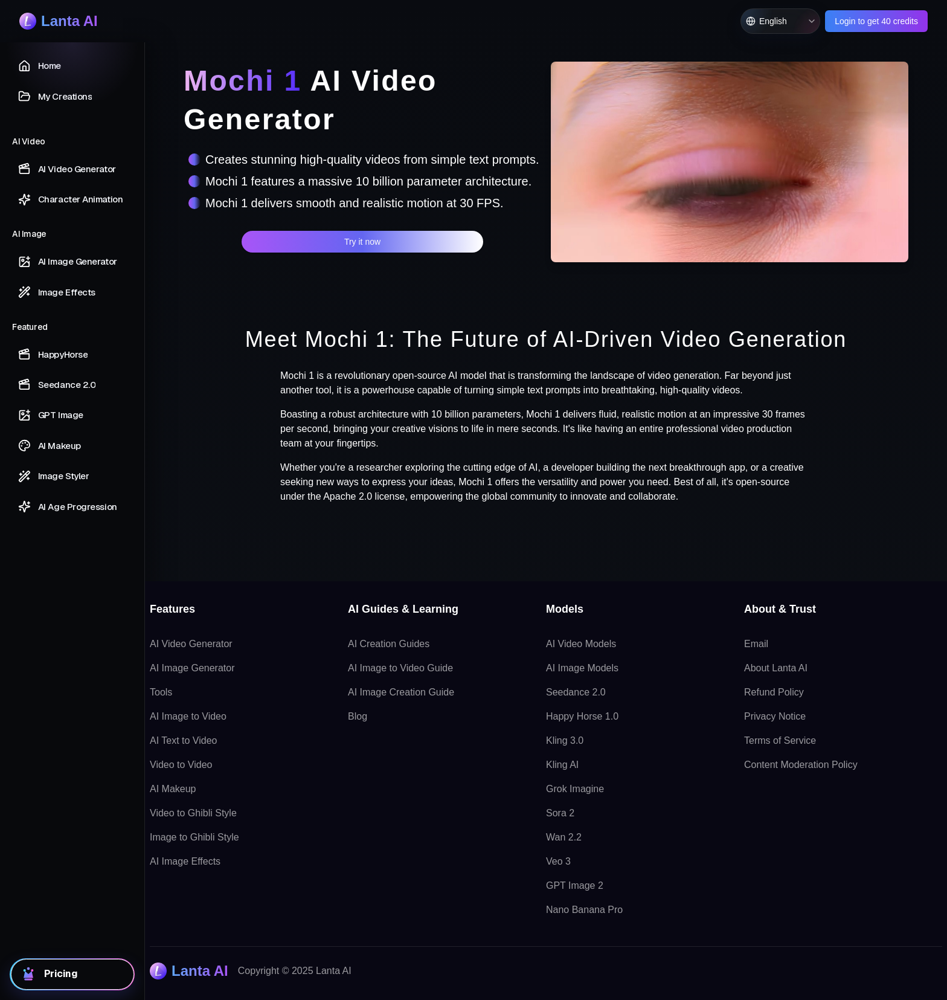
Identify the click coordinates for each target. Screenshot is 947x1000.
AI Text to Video (183, 740)
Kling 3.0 (564, 740)
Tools (161, 692)
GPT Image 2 (574, 885)
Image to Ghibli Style (194, 837)
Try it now (362, 242)
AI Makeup (173, 789)
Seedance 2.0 (576, 692)
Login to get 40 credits (876, 21)
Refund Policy (774, 692)
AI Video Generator (191, 644)
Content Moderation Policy (801, 765)
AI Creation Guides (388, 644)
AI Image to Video (188, 716)
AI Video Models (581, 644)
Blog (357, 716)
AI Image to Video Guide (400, 668)
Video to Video (181, 765)
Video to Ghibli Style (193, 813)
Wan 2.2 (564, 837)
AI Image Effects (185, 861)
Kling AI (562, 765)
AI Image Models (582, 668)
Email (756, 644)
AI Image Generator (192, 668)
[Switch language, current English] (780, 21)
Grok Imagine (575, 789)
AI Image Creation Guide (401, 692)
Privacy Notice (775, 716)
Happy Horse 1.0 (582, 716)
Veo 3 (558, 861)
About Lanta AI (775, 668)
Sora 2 (560, 813)
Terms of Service (780, 740)
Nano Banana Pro (584, 910)
